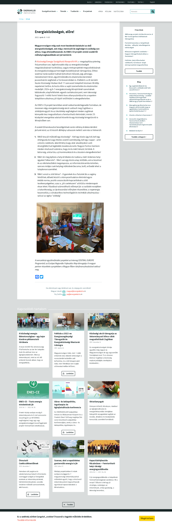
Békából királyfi (136, 131)
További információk (26, 520)
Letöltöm (70, 373)
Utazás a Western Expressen (141, 115)
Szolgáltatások (49, 11)
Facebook (109, 2)
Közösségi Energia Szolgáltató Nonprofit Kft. (58, 61)
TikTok (141, 2)
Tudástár (74, 11)
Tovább (70, 504)
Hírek (100, 11)
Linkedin (99, 2)
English (152, 2)
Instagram (120, 2)
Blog (90, 2)
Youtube (132, 2)
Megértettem (147, 518)
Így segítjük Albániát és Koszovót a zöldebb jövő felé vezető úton (140, 88)
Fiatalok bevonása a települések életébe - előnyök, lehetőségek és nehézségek (137, 45)
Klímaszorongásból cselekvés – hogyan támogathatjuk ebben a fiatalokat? (136, 53)
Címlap (21, 19)
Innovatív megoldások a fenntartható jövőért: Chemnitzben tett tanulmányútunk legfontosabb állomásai (140, 123)
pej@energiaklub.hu (74, 294)
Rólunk (108, 11)
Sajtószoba (119, 11)
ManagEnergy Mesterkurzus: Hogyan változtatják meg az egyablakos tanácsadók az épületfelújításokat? (140, 108)
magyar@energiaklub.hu (76, 291)
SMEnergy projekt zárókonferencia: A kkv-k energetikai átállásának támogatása (139, 36)
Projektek (87, 11)
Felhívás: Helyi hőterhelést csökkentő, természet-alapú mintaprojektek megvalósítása (136, 62)
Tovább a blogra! (139, 137)
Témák (63, 11)
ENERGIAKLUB (26, 11)
